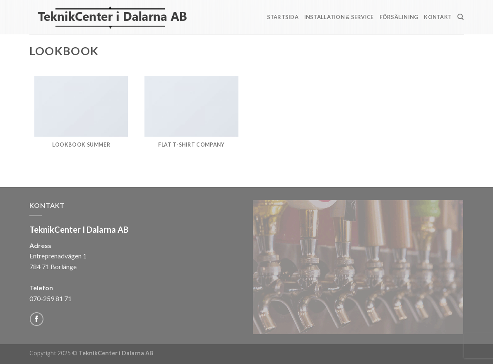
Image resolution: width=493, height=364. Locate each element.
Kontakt (438, 17)
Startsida (282, 17)
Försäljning (399, 17)
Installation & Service (339, 17)
